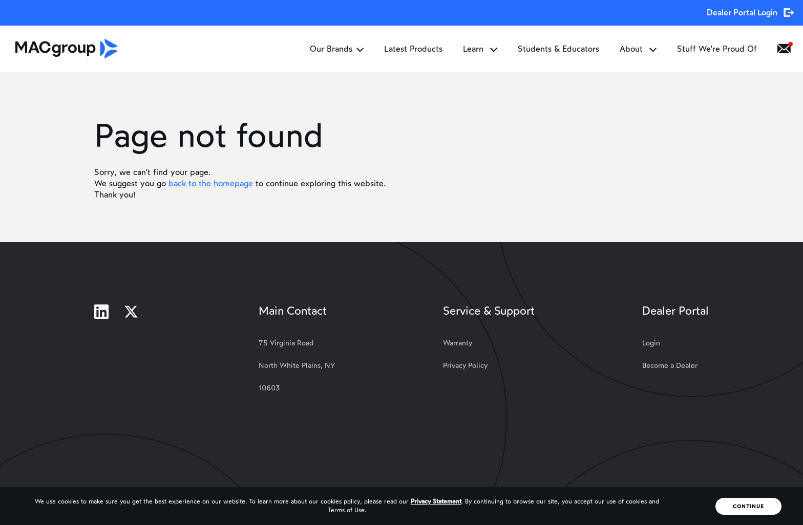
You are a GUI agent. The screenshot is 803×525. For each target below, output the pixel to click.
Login (651, 343)
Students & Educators (558, 49)
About (638, 49)
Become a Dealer (670, 365)
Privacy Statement (436, 501)
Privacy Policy (465, 365)
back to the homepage (210, 183)
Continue (748, 506)
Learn (480, 49)
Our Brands (337, 49)
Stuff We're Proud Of (717, 49)
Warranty (457, 343)
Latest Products (413, 49)
